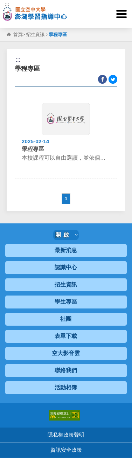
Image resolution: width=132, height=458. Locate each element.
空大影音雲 (66, 353)
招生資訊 (35, 34)
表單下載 (66, 336)
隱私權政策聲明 (66, 435)
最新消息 (66, 250)
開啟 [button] (66, 235)
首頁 (17, 34)
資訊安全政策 (66, 450)
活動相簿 (66, 387)
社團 (65, 319)
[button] (121, 14)
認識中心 (66, 267)
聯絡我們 (66, 370)
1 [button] (65, 198)
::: (7, 4)
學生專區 (66, 302)
